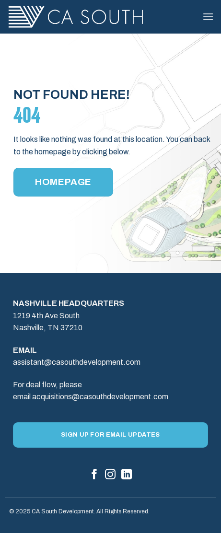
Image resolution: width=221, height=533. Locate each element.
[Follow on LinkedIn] (126, 475)
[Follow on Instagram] (110, 475)
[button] (208, 16)
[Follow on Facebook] (94, 475)
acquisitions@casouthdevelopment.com (100, 397)
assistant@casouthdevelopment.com (76, 362)
